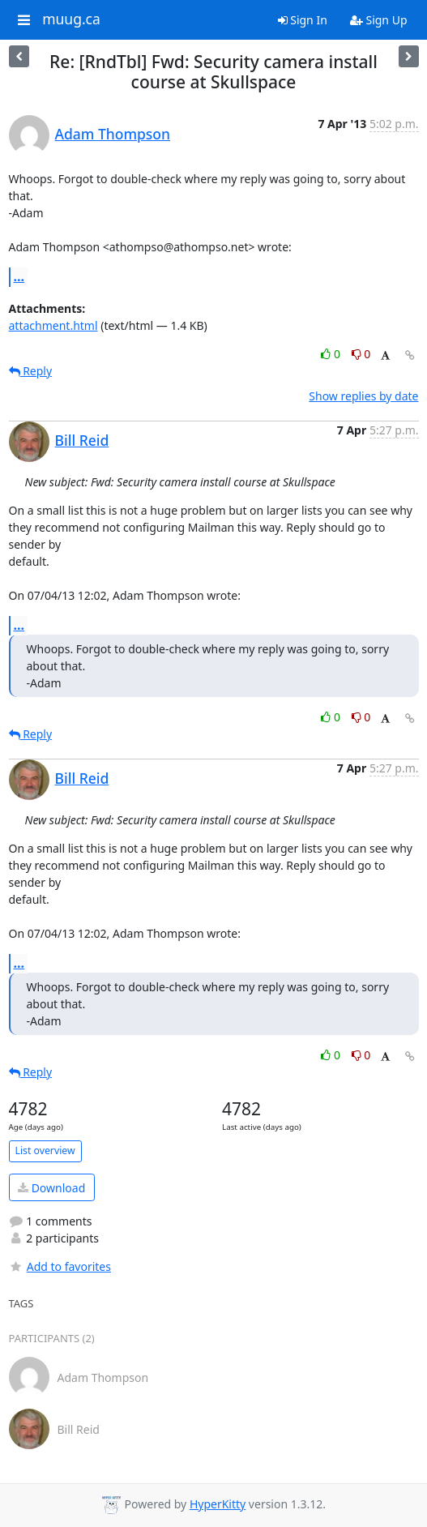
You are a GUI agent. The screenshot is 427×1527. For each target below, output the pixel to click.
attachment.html (53, 325)
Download (51, 1188)
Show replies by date (363, 396)
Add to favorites (60, 1266)
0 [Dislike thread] (361, 353)
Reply (31, 371)
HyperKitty (218, 1504)
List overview (45, 1150)
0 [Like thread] (332, 353)
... (19, 276)
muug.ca (71, 19)
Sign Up (379, 20)
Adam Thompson (113, 133)
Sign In (302, 20)
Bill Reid (82, 440)
